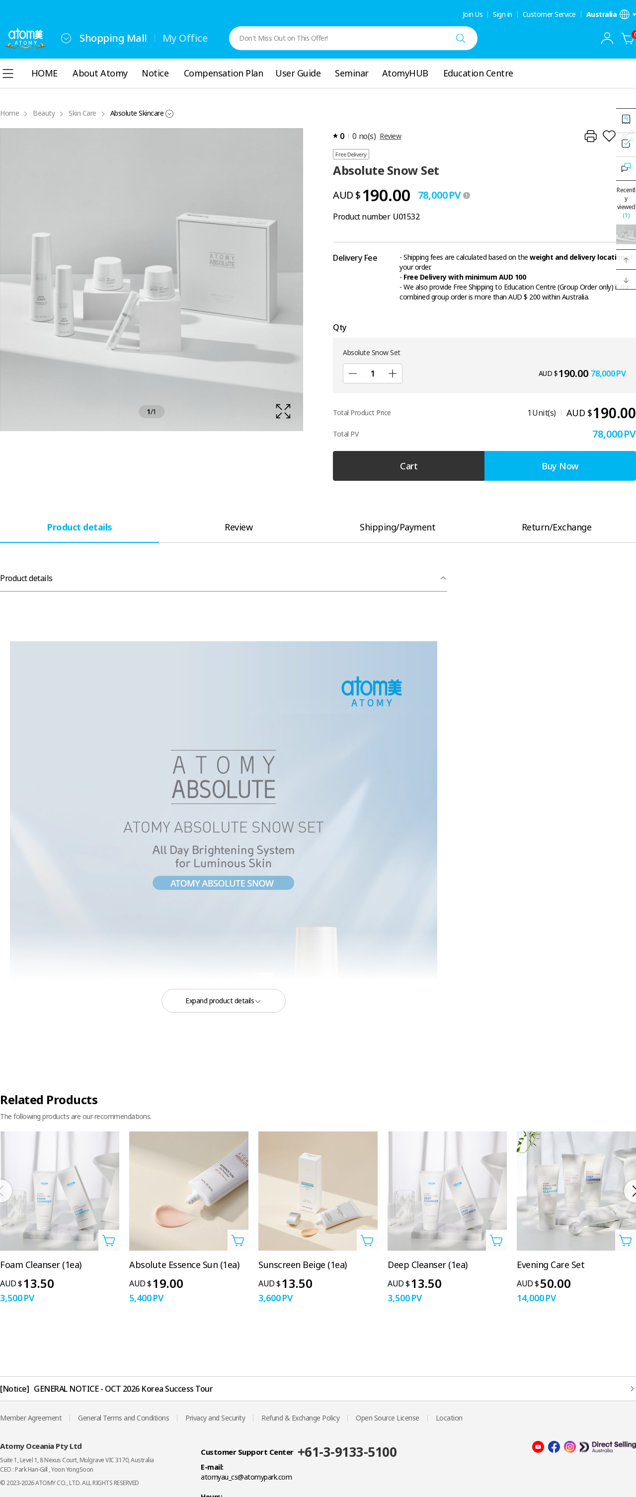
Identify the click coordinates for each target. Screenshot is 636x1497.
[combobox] (66, 38)
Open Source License (387, 1417)
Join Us (473, 14)
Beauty (44, 113)
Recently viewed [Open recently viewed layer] (626, 203)
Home (9, 113)
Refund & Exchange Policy (300, 1417)
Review (390, 136)
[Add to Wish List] (609, 136)
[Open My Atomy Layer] (607, 38)
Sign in (502, 14)
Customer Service (549, 14)
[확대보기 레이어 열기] (151, 279)
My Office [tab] (185, 38)
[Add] (392, 373)
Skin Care (82, 113)
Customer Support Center (247, 1452)
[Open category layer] (8, 73)
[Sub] (352, 373)
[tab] (79, 527)
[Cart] (628, 38)
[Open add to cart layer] (108, 1240)
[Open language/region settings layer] (611, 14)
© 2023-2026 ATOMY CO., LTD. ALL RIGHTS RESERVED (69, 1483)
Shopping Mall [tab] (113, 38)
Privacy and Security (215, 1417)
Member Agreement (31, 1417)
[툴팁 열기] (467, 195)
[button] (626, 260)
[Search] (461, 38)
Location (449, 1417)
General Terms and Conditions (123, 1417)
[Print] (590, 136)
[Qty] (372, 373)
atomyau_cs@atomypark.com (246, 1477)
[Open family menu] (66, 38)
